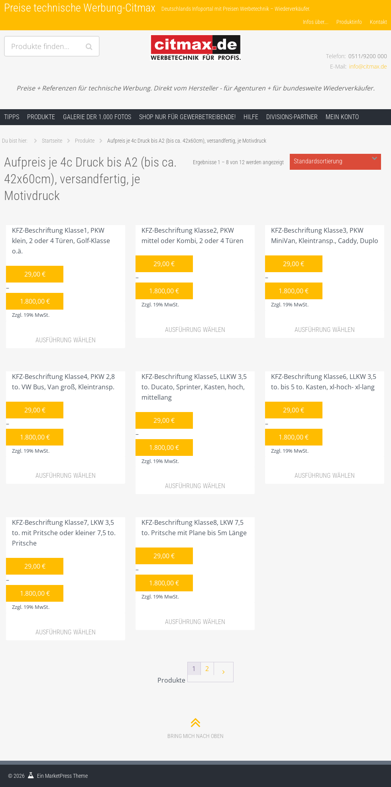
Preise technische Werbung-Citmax (79, 7)
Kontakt (378, 22)
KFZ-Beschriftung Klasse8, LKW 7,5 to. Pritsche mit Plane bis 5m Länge (191, 560)
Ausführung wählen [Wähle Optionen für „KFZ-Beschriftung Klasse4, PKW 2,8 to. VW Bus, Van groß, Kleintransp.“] (65, 475)
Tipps (11, 117)
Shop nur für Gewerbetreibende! (187, 117)
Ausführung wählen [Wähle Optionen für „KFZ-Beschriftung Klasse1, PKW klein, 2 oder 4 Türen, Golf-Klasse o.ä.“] (65, 340)
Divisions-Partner (292, 117)
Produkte (41, 117)
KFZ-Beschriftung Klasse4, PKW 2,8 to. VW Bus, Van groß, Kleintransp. (60, 414)
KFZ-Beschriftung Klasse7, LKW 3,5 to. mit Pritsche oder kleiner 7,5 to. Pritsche (61, 565)
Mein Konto (342, 117)
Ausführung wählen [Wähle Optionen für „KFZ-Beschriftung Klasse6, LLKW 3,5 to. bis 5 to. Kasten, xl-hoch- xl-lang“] (325, 475)
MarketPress (58, 776)
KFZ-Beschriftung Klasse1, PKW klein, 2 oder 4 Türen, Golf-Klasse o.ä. (58, 273)
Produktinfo (349, 22)
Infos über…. (315, 22)
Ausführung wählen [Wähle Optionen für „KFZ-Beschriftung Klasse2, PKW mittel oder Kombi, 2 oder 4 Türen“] (195, 330)
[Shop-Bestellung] (335, 162)
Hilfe (251, 117)
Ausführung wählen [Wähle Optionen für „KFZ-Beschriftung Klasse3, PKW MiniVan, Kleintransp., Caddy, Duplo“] (325, 330)
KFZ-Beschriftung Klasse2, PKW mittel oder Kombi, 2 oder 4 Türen (190, 268)
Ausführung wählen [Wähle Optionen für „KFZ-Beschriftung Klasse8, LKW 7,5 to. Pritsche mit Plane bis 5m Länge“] (195, 622)
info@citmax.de (368, 66)
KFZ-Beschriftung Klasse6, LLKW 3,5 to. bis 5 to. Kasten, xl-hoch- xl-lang (320, 414)
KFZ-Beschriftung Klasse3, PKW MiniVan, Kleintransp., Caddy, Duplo (321, 268)
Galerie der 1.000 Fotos (97, 117)
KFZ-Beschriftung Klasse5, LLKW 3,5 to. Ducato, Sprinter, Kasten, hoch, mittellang (191, 419)
